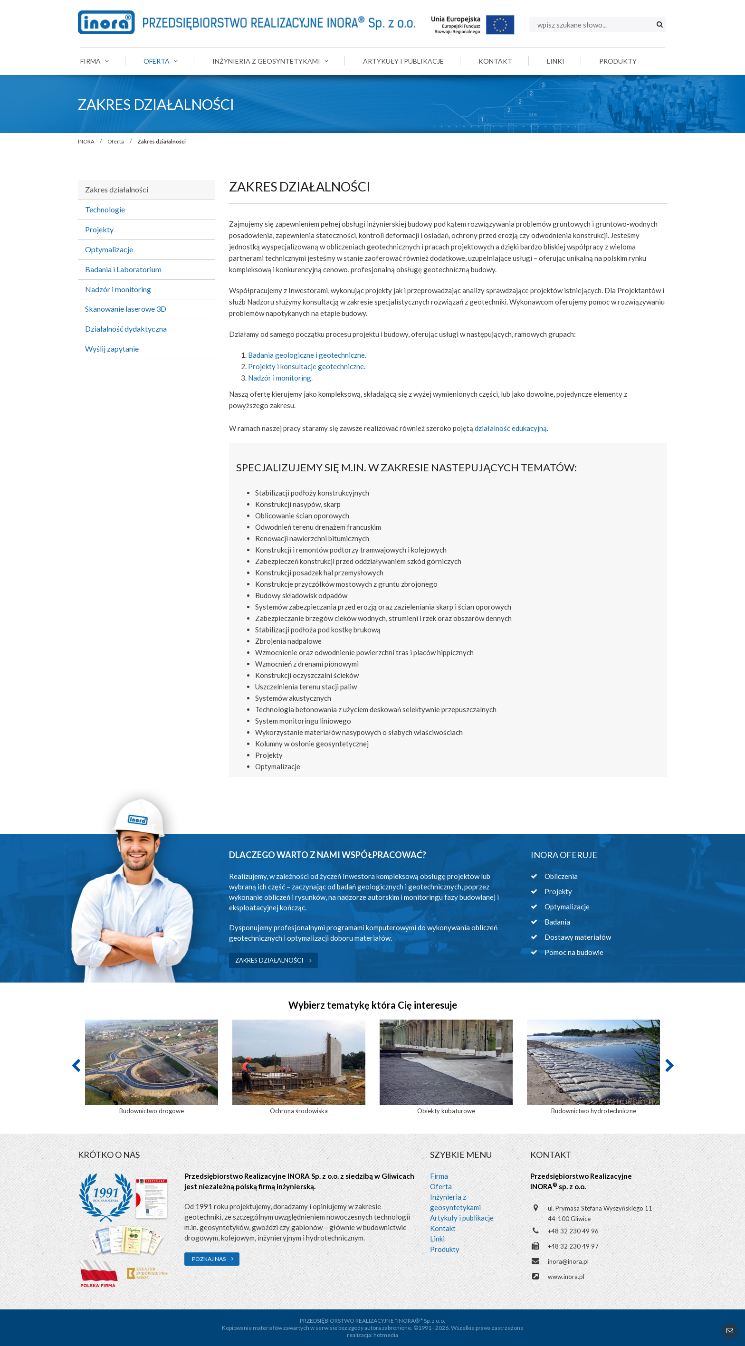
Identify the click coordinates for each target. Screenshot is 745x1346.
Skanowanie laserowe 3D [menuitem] (125, 308)
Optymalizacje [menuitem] (109, 249)
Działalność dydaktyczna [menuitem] (126, 328)
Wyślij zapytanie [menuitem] (112, 348)
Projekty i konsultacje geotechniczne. (306, 366)
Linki (437, 1238)
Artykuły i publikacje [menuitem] (403, 61)
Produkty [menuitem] (618, 61)
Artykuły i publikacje (462, 1217)
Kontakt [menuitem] (495, 61)
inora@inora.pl (568, 1261)
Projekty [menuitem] (99, 229)
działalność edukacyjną (511, 428)
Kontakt (443, 1228)
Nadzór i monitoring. (280, 377)
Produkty (444, 1249)
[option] (151, 1068)
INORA (86, 141)
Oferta (115, 141)
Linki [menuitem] (555, 61)
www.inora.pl (566, 1276)
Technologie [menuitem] (105, 209)
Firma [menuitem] (94, 61)
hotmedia (385, 1334)
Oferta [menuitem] (160, 61)
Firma (439, 1176)
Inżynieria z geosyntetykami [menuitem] (270, 61)
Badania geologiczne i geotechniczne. (307, 355)
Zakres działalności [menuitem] (116, 189)
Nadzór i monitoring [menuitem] (118, 289)
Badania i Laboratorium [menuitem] (123, 269)
